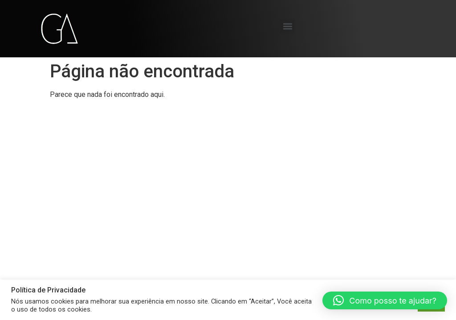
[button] (287, 26)
